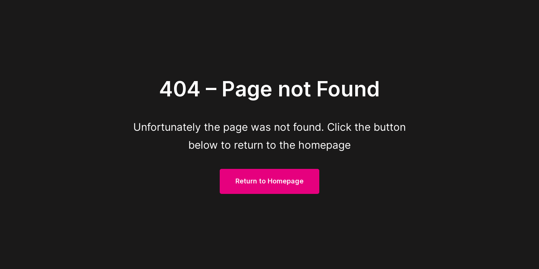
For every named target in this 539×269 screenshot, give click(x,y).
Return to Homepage (269, 181)
